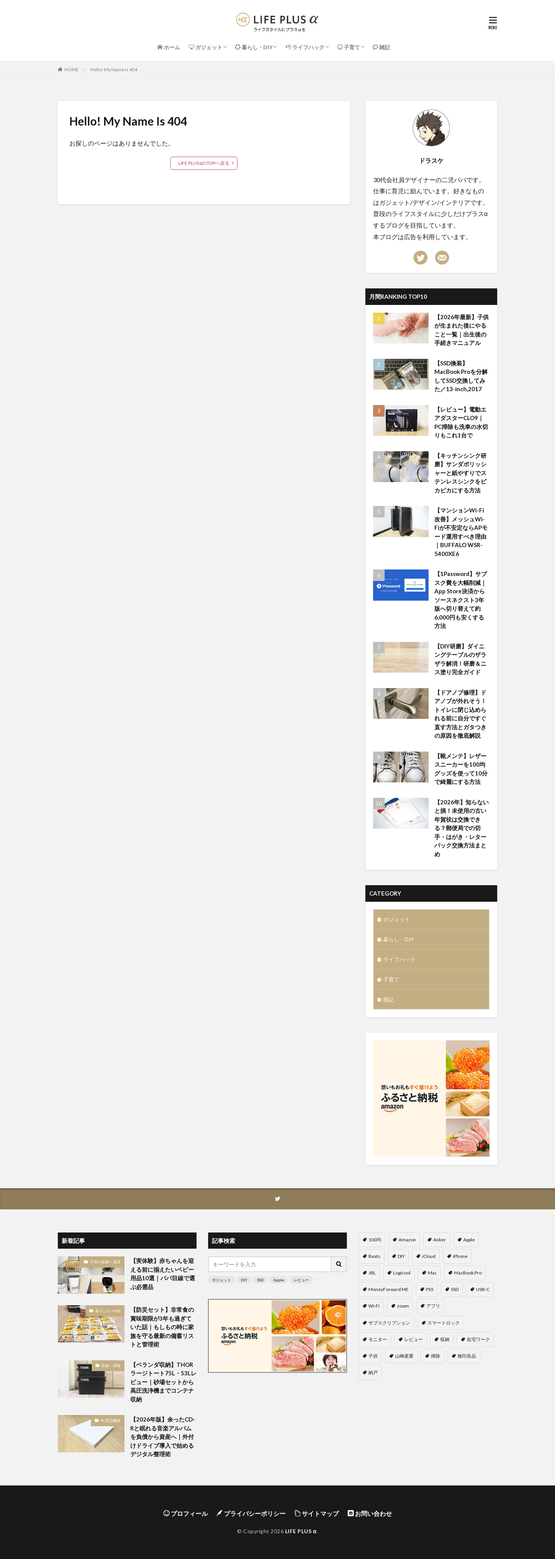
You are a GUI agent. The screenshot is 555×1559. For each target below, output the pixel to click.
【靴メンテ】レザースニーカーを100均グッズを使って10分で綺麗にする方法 (461, 768)
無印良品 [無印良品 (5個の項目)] (466, 1356)
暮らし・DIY (398, 939)
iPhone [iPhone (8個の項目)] (460, 1256)
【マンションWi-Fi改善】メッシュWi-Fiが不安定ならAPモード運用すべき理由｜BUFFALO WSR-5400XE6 (461, 532)
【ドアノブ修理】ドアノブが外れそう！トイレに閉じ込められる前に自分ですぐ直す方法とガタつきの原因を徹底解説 (460, 714)
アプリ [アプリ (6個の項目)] (433, 1306)
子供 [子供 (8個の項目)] (373, 1356)
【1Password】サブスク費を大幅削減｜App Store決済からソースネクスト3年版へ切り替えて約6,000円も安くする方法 (460, 599)
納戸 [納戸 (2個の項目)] (373, 1372)
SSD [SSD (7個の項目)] (455, 1289)
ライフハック (399, 959)
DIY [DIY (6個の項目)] (401, 1256)
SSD (260, 1280)
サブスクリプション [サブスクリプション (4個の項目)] (389, 1323)
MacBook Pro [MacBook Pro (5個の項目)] (468, 1273)
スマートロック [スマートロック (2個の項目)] (443, 1323)
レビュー (301, 1280)
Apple (278, 1280)
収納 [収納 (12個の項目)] (444, 1339)
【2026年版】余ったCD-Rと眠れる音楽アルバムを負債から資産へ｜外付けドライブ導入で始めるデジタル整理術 (162, 1436)
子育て (391, 979)
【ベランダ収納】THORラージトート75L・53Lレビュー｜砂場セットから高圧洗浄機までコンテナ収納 (163, 1382)
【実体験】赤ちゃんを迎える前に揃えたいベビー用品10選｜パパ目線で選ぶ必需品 (162, 1273)
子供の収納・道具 (105, 1261)
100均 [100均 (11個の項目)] (374, 1240)
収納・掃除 (111, 1365)
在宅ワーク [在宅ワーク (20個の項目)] (478, 1339)
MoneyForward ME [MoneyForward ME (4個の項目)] (388, 1289)
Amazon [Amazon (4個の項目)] (407, 1240)
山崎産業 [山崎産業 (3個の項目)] (404, 1356)
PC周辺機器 (111, 1420)
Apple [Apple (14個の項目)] (469, 1240)
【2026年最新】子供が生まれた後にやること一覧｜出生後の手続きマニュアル (461, 330)
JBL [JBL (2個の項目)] (372, 1273)
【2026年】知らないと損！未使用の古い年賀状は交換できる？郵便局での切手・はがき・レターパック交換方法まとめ (461, 828)
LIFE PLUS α (300, 1531)
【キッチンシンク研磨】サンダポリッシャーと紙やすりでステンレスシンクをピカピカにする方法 (460, 473)
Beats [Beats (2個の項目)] (374, 1256)
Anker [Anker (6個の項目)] (439, 1240)
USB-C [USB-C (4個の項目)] (482, 1289)
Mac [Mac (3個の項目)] (432, 1273)
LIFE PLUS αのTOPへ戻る (204, 163)
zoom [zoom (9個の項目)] (403, 1306)
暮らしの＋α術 (108, 1310)
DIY (244, 1280)
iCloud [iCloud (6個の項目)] (429, 1256)
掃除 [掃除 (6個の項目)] (435, 1356)
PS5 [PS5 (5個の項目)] (430, 1289)
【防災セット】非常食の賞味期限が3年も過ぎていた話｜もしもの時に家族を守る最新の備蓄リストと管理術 (162, 1327)
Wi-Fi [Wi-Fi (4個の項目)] (374, 1306)
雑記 (388, 999)
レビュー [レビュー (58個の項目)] (413, 1339)
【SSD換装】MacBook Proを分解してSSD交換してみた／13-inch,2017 (461, 376)
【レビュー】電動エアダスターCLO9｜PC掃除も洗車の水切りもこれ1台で (461, 422)
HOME (71, 69)
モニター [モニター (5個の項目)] (377, 1339)
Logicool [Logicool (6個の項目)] (401, 1273)
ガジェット (396, 919)
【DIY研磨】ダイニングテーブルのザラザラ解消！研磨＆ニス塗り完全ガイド (460, 659)
